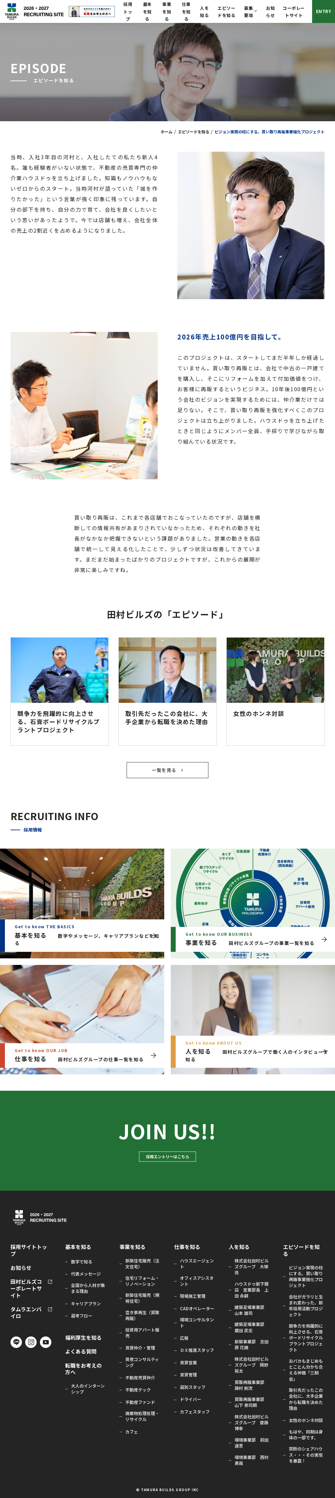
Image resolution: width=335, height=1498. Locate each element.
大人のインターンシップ (88, 1389)
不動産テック (138, 1390)
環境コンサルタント (197, 1323)
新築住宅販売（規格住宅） (142, 1298)
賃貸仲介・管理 (140, 1348)
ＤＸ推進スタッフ (197, 1350)
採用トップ (127, 11)
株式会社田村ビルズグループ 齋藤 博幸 (252, 1422)
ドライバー (190, 1399)
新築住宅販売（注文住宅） (142, 1264)
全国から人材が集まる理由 (88, 1288)
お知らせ (20, 1267)
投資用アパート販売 (142, 1333)
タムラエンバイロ (26, 1312)
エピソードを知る (193, 131)
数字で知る (81, 1262)
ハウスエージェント (197, 1264)
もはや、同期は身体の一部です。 (306, 1435)
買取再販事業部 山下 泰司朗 (252, 1402)
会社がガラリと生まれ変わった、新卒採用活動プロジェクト (306, 1306)
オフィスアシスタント (197, 1281)
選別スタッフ (192, 1387)
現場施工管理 (192, 1296)
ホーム (166, 131)
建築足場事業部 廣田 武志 (252, 1327)
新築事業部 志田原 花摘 (252, 1345)
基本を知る (147, 11)
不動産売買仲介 (140, 1378)
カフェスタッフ (195, 1412)
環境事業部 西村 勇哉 (252, 1460)
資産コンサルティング (142, 1362)
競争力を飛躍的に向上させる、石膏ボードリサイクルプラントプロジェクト (306, 1338)
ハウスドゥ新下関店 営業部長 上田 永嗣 (252, 1290)
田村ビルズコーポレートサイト (26, 1288)
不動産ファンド (140, 1402)
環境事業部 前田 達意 (252, 1443)
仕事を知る (186, 11)
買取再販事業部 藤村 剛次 (252, 1385)
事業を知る (166, 11)
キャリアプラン (86, 1304)
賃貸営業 (188, 1363)
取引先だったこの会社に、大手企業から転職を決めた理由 (306, 1399)
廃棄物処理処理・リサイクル (142, 1416)
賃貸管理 (188, 1375)
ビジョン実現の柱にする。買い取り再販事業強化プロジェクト (306, 1277)
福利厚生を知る (83, 1337)
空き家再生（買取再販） (142, 1315)
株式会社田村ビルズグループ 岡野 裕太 (252, 1365)
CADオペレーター (197, 1309)
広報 (184, 1338)
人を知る (239, 1246)
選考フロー (81, 1316)
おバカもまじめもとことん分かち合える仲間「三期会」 (306, 1370)
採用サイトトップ (28, 1250)
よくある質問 (81, 1351)
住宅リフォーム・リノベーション (142, 1281)
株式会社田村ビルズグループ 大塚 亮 (252, 1267)
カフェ (131, 1432)
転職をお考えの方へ (83, 1369)
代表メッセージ (86, 1274)
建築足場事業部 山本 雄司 (252, 1310)
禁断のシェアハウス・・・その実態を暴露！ (306, 1455)
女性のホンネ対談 (306, 1420)
